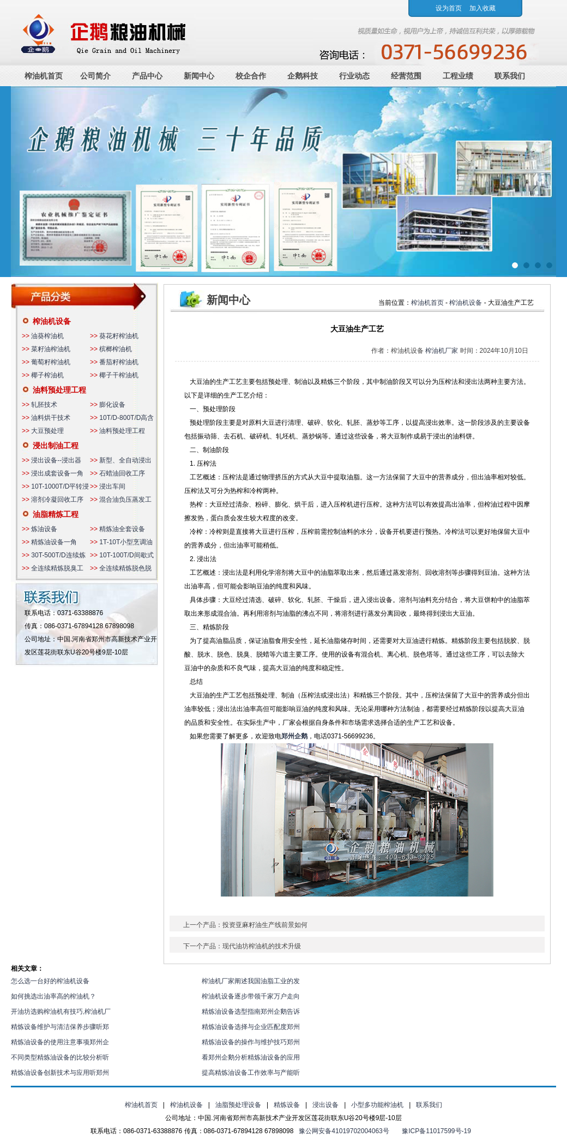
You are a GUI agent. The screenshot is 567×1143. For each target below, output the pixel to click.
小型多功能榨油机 (377, 1105)
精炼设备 (287, 1105)
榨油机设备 (52, 321)
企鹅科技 (302, 75)
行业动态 (354, 75)
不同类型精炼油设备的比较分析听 (60, 1057)
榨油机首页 (44, 75)
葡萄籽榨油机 (50, 362)
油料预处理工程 (59, 390)
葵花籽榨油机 (118, 336)
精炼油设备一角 (54, 542)
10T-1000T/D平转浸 (60, 486)
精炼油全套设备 (122, 529)
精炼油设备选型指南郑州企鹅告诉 (251, 1011)
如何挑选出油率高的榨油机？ (53, 996)
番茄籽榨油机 (118, 362)
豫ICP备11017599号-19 (436, 1131)
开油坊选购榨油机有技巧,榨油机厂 (61, 1011)
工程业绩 (458, 75)
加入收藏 (482, 8)
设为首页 (449, 8)
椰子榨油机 (47, 375)
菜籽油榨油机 (50, 349)
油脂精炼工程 (56, 514)
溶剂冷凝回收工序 (57, 499)
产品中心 (147, 75)
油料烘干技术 (50, 418)
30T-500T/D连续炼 (58, 555)
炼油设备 (44, 529)
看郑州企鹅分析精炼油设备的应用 (251, 1057)
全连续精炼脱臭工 (57, 568)
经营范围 (406, 75)
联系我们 (509, 75)
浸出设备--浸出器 (56, 460)
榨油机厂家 (441, 350)
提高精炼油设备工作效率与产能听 (251, 1072)
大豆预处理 (47, 431)
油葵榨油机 (47, 336)
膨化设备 (112, 404)
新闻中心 (199, 75)
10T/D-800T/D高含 (126, 418)
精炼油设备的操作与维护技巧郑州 (251, 1042)
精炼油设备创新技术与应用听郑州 (60, 1072)
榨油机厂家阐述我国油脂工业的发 (251, 981)
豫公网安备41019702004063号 (344, 1131)
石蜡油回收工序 (122, 473)
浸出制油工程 (56, 445)
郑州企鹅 (294, 736)
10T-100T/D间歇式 (126, 555)
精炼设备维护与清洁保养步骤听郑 (60, 1027)
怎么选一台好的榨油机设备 (50, 981)
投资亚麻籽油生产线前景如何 (264, 925)
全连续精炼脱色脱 (125, 568)
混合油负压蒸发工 (125, 499)
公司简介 (95, 75)
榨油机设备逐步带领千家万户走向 (251, 996)
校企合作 (251, 75)
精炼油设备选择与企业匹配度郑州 (251, 1027)
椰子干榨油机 (118, 375)
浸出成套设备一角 (57, 473)
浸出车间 (112, 486)
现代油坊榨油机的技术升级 (261, 946)
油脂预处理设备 (238, 1105)
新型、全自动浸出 (125, 460)
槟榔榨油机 (115, 349)
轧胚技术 (44, 404)
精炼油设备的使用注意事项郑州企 (60, 1042)
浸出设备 (325, 1105)
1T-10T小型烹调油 (126, 542)
